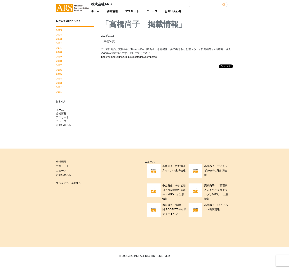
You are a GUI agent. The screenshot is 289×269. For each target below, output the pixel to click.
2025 (59, 30)
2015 (59, 74)
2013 (59, 82)
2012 (59, 87)
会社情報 (112, 11)
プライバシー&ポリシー (69, 183)
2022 (59, 43)
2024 (59, 34)
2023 (59, 39)
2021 (59, 47)
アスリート (132, 11)
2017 (59, 65)
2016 (59, 69)
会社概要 (61, 161)
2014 (59, 78)
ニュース (151, 11)
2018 (59, 60)
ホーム (95, 11)
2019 (59, 56)
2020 (59, 52)
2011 (59, 91)
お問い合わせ (173, 11)
